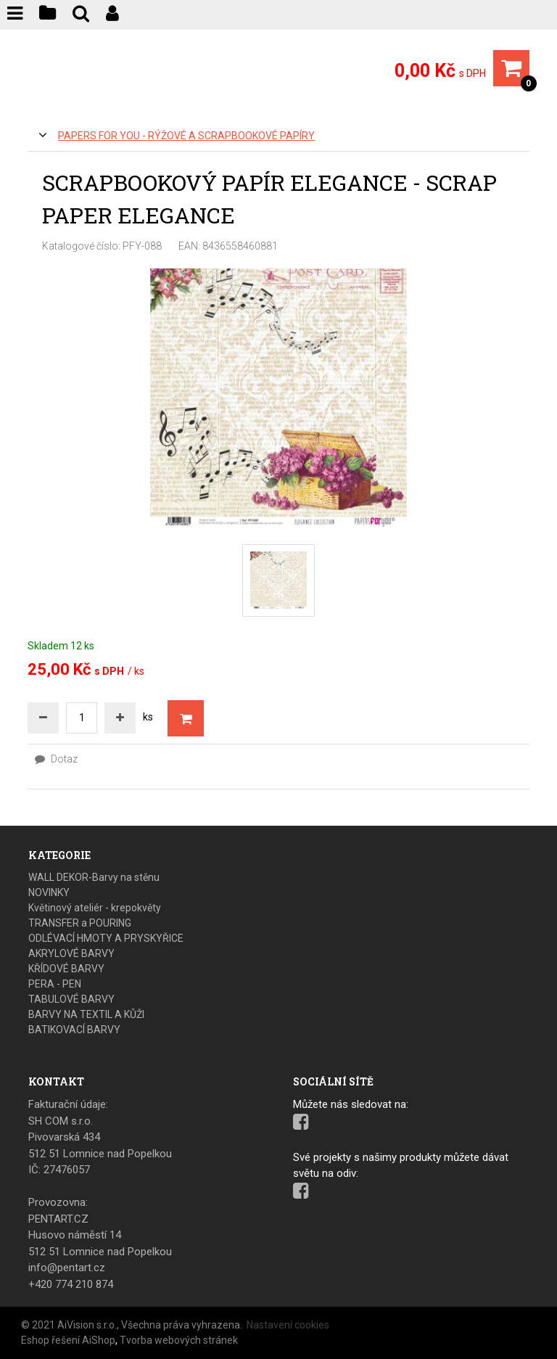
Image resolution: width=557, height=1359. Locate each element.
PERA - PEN (54, 984)
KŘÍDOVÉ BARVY (66, 968)
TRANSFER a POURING (79, 923)
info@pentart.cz (66, 1267)
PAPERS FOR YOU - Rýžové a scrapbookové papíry (186, 135)
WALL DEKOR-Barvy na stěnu (94, 877)
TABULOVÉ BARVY (71, 999)
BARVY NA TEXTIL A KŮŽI (86, 1014)
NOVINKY (49, 892)
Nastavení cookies (288, 1325)
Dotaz (56, 759)
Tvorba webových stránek (179, 1340)
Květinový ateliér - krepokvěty (94, 907)
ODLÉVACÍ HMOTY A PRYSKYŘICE (105, 938)
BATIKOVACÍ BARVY (74, 1029)
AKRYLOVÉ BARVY (71, 953)
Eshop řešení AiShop (68, 1340)
